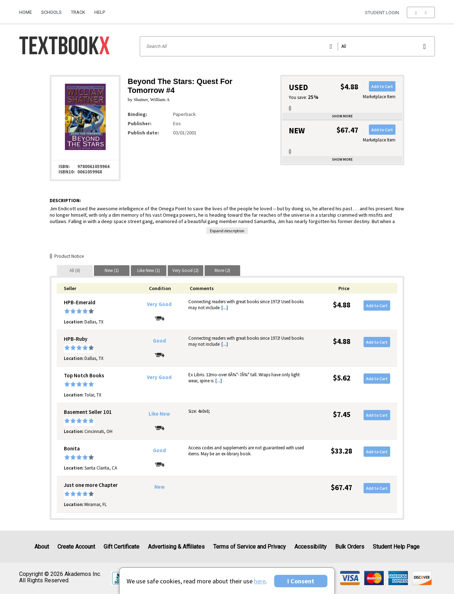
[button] (421, 12)
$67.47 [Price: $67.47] (341, 487)
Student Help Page (396, 546)
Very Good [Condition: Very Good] (159, 304)
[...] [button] (224, 308)
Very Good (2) (185, 270)
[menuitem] (28, 9)
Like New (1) (148, 270)
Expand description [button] (227, 230)
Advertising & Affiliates (176, 546)
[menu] (421, 12)
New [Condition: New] (159, 487)
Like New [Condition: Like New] (159, 414)
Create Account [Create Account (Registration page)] (76, 546)
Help (99, 12)
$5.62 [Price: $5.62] (341, 378)
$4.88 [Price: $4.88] (341, 305)
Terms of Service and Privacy (249, 546)
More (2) (222, 270)
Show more (342, 116)
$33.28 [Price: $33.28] (341, 451)
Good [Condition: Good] (159, 341)
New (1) (112, 270)
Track (78, 12)
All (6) (75, 270)
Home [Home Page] (25, 12)
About (41, 546)
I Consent (300, 581)
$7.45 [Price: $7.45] (341, 414)
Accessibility (310, 546)
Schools (51, 12)
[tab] (75, 270)
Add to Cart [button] (382, 86)
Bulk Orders (349, 546)
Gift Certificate (121, 546)
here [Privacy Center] (260, 581)
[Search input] (287, 46)
